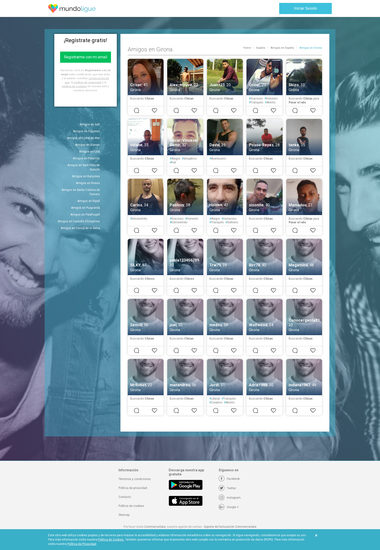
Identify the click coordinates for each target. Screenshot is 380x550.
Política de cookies (131, 506)
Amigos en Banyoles (86, 176)
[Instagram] (230, 498)
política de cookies (74, 86)
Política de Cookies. (111, 539)
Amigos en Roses (88, 183)
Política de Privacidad (81, 544)
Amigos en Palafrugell (85, 214)
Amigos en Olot (89, 151)
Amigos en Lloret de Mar (83, 138)
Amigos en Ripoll (88, 201)
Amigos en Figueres (86, 131)
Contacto (125, 497)
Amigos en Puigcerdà (85, 207)
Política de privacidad (133, 488)
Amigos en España (282, 47)
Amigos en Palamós (86, 158)
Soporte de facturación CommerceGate (230, 526)
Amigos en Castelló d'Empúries (79, 221)
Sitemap (124, 515)
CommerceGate (155, 526)
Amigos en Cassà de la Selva (80, 228)
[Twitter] (227, 488)
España (260, 47)
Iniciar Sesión (305, 8)
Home (247, 47)
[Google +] (229, 507)
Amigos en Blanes (87, 145)
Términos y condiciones (135, 479)
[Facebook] (229, 479)
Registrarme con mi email (85, 57)
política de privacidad (88, 82)
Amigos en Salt (89, 124)
